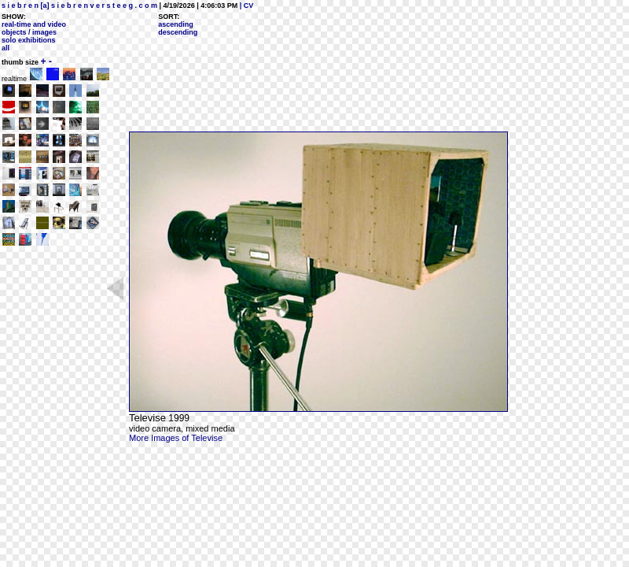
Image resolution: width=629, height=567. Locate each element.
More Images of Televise (176, 438)
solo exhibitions (29, 40)
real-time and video (34, 24)
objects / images (29, 32)
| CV (245, 5)
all (5, 48)
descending (177, 32)
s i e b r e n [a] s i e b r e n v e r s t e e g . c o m (79, 5)
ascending (175, 24)
